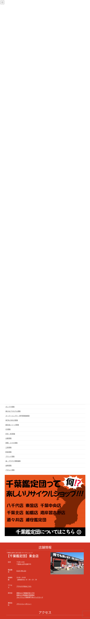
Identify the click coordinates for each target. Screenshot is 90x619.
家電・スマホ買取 (11, 443)
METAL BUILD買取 (11, 420)
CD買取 (8, 429)
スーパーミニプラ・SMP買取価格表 (17, 416)
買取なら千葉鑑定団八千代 (25, 593)
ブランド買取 (10, 456)
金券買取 (8, 465)
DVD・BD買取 (10, 434)
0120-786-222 (21, 571)
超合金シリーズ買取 (12, 425)
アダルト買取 (10, 470)
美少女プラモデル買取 (13, 411)
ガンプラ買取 (10, 407)
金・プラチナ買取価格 (13, 461)
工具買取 (8, 447)
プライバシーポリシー (24, 604)
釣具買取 (8, 452)
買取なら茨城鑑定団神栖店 (25, 595)
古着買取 (8, 438)
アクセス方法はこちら (23, 586)
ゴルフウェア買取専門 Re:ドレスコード (29, 597)
